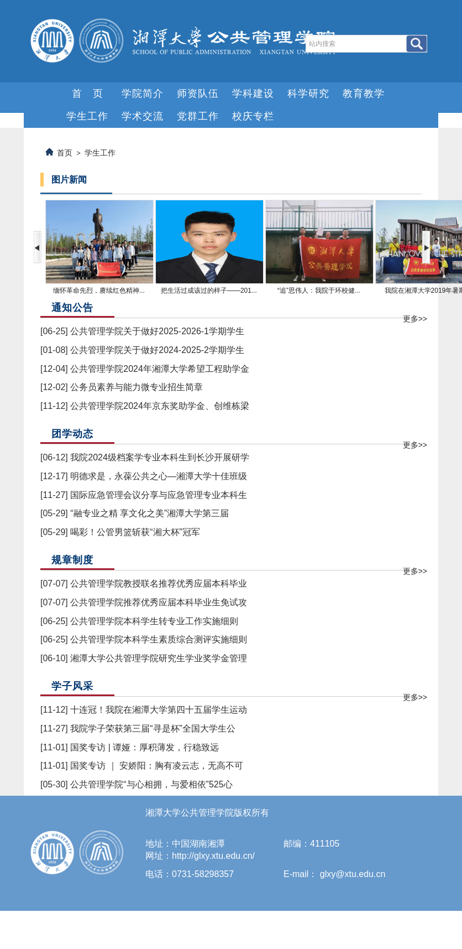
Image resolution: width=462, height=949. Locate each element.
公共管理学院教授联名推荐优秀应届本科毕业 (158, 583)
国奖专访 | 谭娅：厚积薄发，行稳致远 (144, 747)
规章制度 (72, 560)
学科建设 (253, 93)
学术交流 (143, 116)
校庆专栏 (253, 116)
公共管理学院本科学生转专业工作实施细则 (154, 621)
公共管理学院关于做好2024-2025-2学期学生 (157, 350)
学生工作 (87, 116)
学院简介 (143, 93)
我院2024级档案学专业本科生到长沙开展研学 (159, 457)
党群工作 (198, 116)
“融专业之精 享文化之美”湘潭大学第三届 (149, 513)
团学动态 (72, 433)
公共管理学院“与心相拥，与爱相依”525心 (151, 784)
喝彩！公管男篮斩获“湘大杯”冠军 (135, 532)
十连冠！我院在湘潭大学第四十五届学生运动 (158, 709)
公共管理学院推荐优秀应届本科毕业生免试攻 (158, 602)
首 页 (87, 93)
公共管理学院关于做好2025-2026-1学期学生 (157, 331)
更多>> (415, 318)
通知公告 (72, 307)
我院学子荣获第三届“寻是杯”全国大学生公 (152, 728)
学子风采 (72, 686)
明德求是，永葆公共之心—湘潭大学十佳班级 (158, 476)
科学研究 (308, 93)
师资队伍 (198, 93)
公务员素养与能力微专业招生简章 (136, 387)
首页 (64, 152)
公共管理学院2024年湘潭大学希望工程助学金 (159, 369)
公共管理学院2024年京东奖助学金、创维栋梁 (159, 406)
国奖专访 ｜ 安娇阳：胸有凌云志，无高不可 (156, 765)
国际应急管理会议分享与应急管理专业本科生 (158, 495)
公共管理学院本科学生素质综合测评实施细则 (158, 639)
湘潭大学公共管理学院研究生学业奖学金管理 (158, 658)
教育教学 (364, 93)
